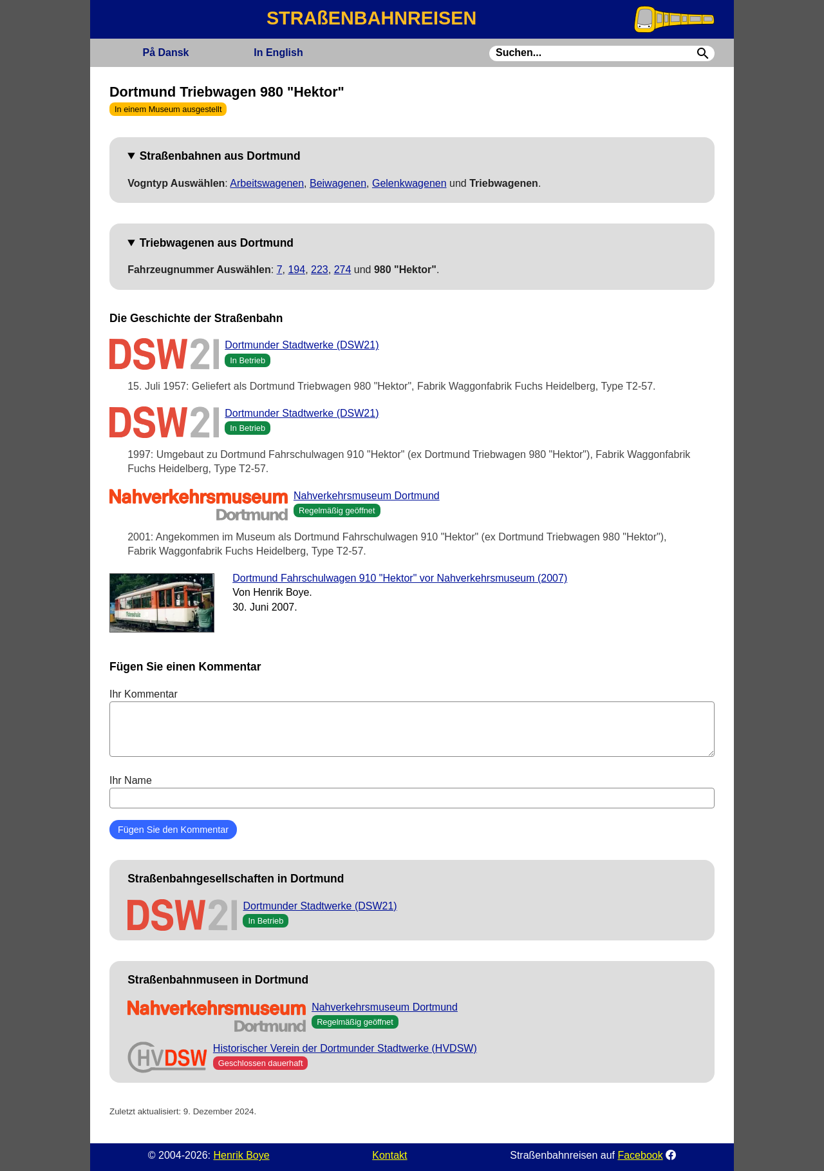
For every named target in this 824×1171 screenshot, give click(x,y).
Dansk (165, 52)
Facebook (639, 1155)
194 (296, 269)
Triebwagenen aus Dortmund (217, 242)
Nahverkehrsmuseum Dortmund (367, 495)
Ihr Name (412, 791)
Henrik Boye (241, 1155)
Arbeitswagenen (267, 183)
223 (319, 269)
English (278, 52)
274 (342, 269)
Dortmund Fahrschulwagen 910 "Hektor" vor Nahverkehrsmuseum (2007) (399, 578)
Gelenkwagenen (409, 183)
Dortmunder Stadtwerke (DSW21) (302, 344)
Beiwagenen (338, 183)
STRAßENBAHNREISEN (371, 18)
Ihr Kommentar (412, 723)
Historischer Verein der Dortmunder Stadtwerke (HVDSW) (345, 1048)
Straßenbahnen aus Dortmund (220, 155)
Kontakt (389, 1155)
